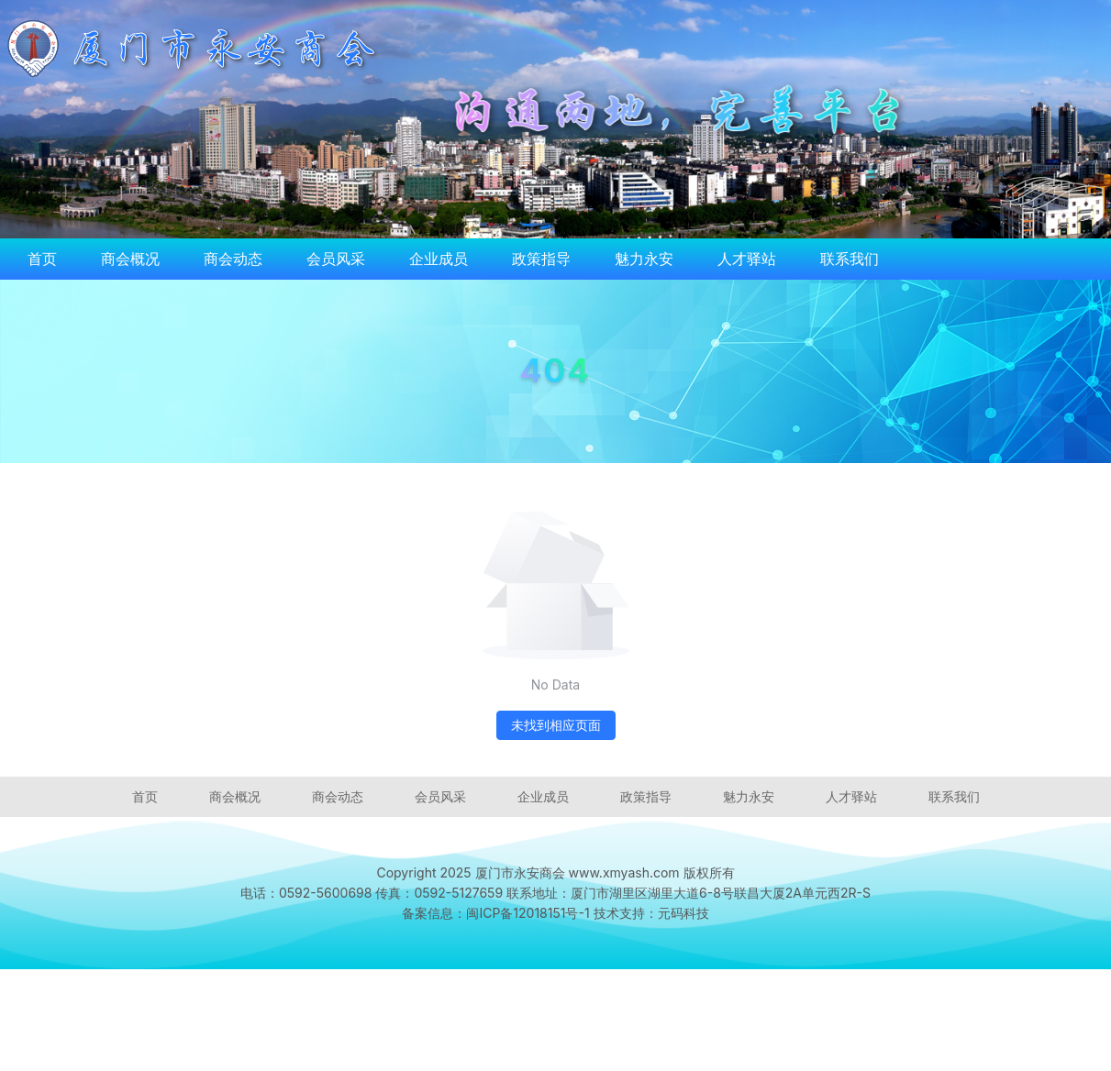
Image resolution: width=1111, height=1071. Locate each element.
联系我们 (849, 258)
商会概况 (130, 258)
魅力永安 (644, 258)
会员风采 (335, 258)
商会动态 (233, 258)
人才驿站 (746, 258)
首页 (42, 258)
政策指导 (541, 258)
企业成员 (438, 258)
